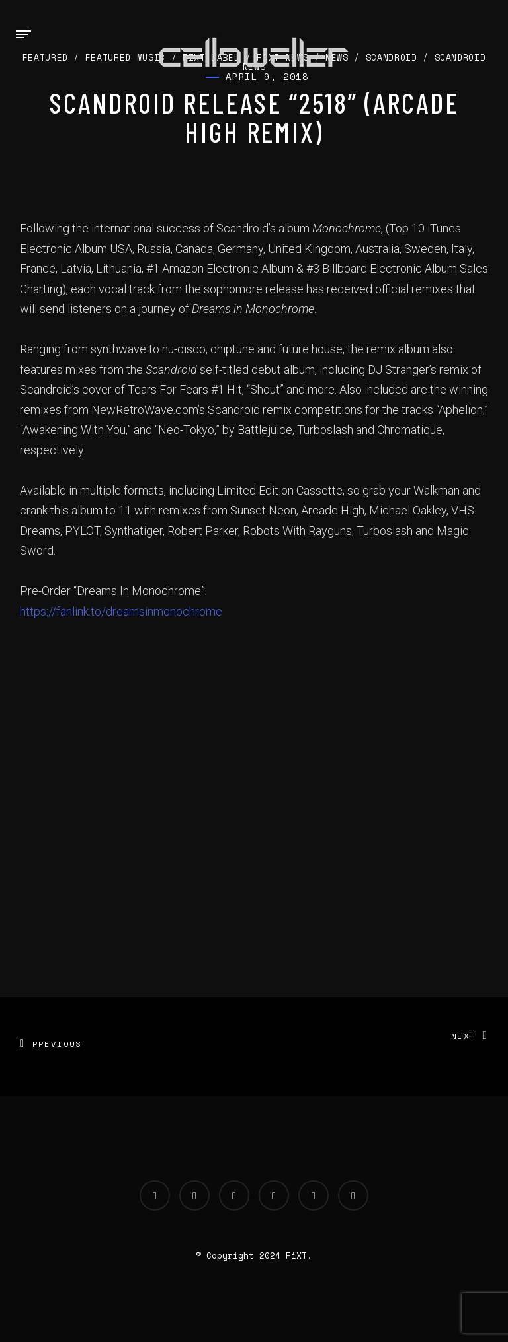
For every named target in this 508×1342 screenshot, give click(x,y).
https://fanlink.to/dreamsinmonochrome (121, 611)
